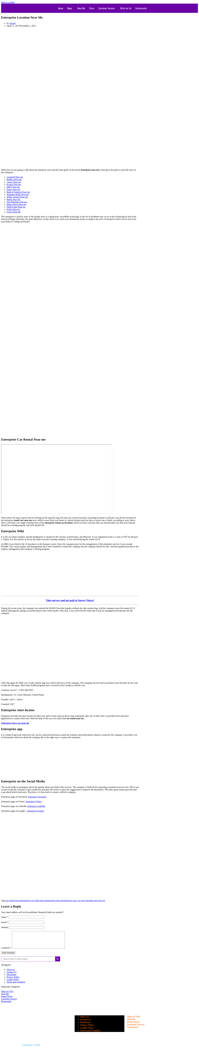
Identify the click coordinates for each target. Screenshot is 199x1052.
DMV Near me (13, 187)
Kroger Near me (14, 184)
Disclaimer (11, 978)
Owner (12, 23)
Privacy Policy (13, 980)
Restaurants (141, 8)
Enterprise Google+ (36, 811)
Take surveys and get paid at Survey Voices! (70, 600)
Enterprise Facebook (37, 797)
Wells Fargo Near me (16, 207)
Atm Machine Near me (17, 202)
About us (11, 973)
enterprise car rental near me (34, 900)
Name (4, 917)
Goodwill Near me (15, 177)
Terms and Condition (16, 985)
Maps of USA (7, 995)
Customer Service (106, 8)
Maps (69, 8)
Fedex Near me (13, 189)
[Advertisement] (70, 35)
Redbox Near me (14, 179)
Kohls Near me (13, 209)
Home (60, 8)
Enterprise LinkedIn (36, 806)
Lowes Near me (14, 212)
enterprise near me (55, 900)
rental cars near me (96, 900)
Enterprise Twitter (34, 801)
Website (4, 927)
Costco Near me (14, 182)
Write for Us (125, 8)
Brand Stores (7, 999)
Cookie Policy (13, 983)
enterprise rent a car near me (75, 900)
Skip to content (8, 2)
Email (4, 922)
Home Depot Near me (16, 204)
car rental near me (14, 900)
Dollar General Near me (17, 197)
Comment (6, 951)
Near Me (81, 8)
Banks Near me (13, 199)
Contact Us (12, 975)
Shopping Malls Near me (18, 194)
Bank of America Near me (18, 192)
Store (91, 8)
